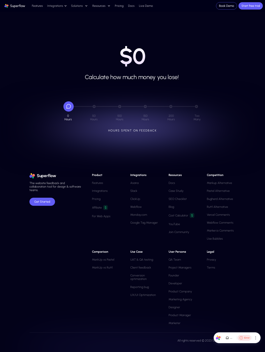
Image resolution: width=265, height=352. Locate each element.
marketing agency (180, 299)
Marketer (175, 323)
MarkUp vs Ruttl (102, 267)
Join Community (179, 232)
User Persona (177, 251)
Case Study (176, 191)
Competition (215, 175)
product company (180, 291)
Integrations (100, 191)
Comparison (100, 251)
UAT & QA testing (141, 259)
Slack (133, 191)
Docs (172, 183)
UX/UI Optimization (143, 295)
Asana (134, 183)
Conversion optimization (138, 277)
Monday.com (138, 214)
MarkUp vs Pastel (103, 259)
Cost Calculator (178, 215)
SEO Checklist (178, 199)
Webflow (136, 207)
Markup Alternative (219, 183)
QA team (175, 259)
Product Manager (180, 315)
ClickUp (135, 199)
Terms (211, 267)
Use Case (136, 251)
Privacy (211, 259)
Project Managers (180, 267)
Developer (175, 283)
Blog (171, 207)
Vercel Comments (218, 214)
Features (97, 183)
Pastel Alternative (218, 191)
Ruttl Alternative (217, 207)
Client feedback (140, 267)
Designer (174, 307)
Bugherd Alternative (220, 199)
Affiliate (97, 207)
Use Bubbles (215, 238)
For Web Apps (101, 216)
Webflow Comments (220, 222)
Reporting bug (139, 287)
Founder (174, 275)
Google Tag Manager (144, 222)
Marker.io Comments (220, 230)
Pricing (96, 199)
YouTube (174, 224)
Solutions (77, 6)
